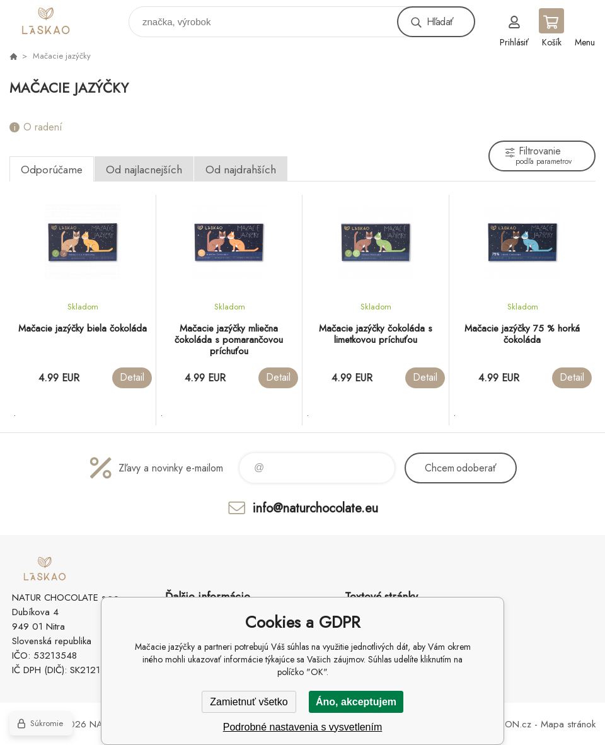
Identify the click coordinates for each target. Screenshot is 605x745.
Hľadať (440, 21)
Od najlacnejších (144, 169)
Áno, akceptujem (356, 701)
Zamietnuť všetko (248, 701)
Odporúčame (52, 169)
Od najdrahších (240, 169)
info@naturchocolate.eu (315, 507)
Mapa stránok (568, 724)
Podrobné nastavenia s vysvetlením (303, 727)
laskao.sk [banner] (65, 18)
